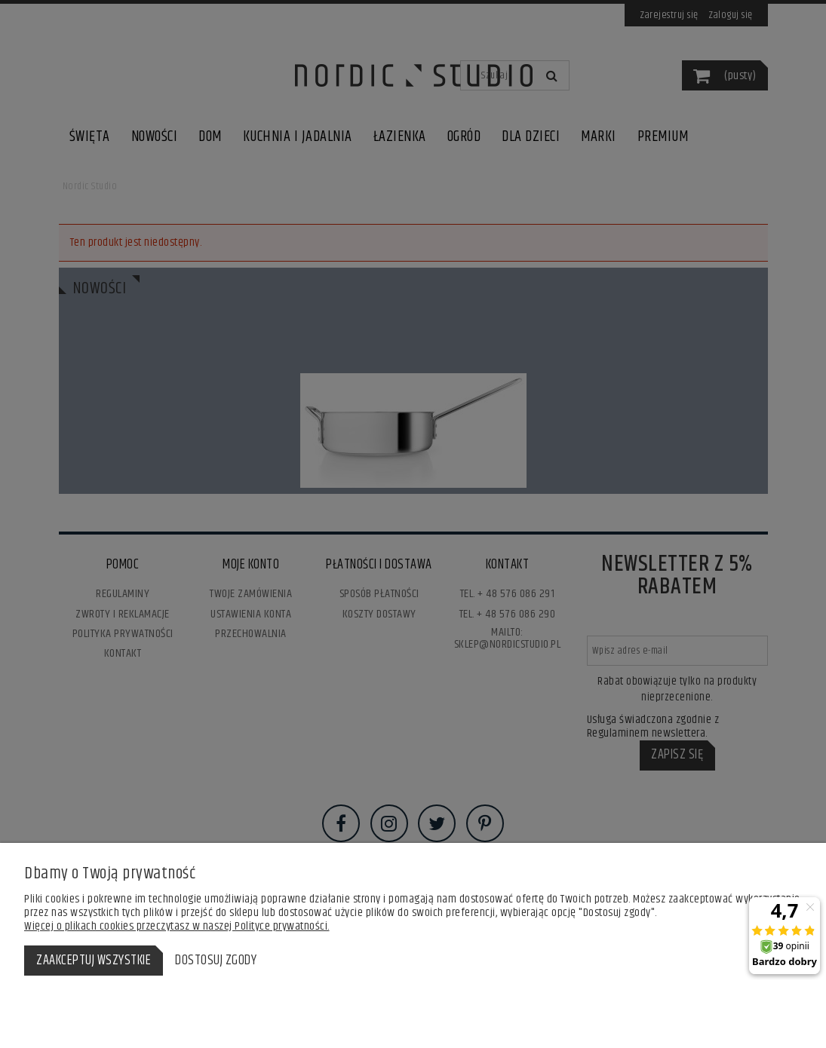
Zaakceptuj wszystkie (93, 960)
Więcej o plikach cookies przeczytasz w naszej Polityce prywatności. (177, 926)
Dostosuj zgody (215, 960)
